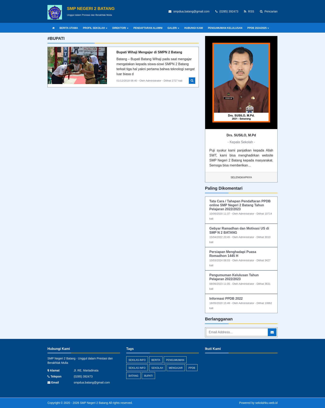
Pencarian (269, 11)
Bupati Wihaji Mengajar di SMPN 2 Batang (149, 52)
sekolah (157, 367)
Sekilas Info (137, 367)
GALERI (173, 28)
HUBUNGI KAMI (193, 28)
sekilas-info (137, 360)
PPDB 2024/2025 (258, 28)
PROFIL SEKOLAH (95, 28)
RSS (249, 11)
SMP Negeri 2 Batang (93, 402)
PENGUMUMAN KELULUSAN (225, 28)
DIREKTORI (120, 28)
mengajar (176, 367)
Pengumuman (175, 360)
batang (133, 375)
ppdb (191, 367)
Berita (156, 360)
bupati (148, 375)
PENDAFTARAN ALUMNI (147, 28)
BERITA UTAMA (68, 28)
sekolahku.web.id (266, 402)
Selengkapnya (241, 177)
